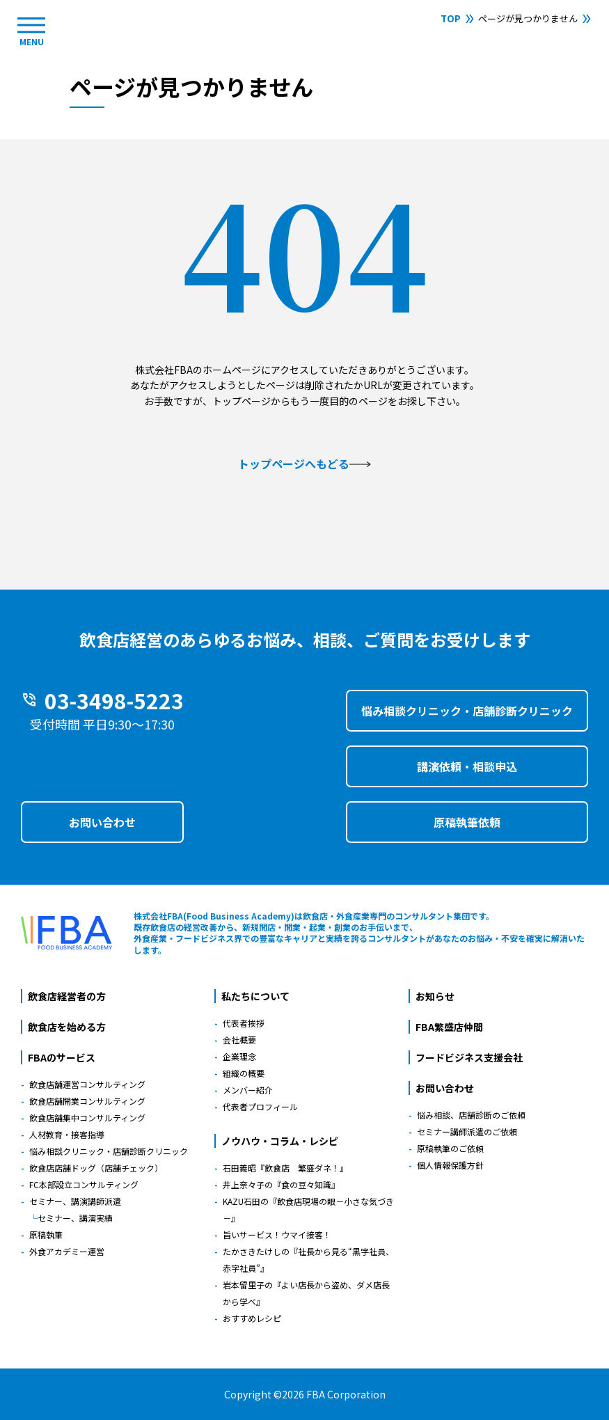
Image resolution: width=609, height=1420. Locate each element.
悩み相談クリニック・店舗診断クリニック (467, 710)
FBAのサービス (61, 1057)
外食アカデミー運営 (66, 1251)
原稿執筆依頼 (467, 822)
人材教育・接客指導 (66, 1134)
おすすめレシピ (252, 1318)
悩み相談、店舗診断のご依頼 (471, 1115)
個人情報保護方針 (450, 1165)
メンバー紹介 (248, 1090)
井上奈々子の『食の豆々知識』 (281, 1184)
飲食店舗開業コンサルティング (87, 1101)
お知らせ (435, 996)
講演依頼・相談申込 (467, 766)
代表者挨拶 (243, 1023)
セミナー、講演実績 (75, 1218)
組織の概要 (243, 1073)
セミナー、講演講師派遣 (75, 1201)
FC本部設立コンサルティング (84, 1184)
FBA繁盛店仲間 (449, 1027)
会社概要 (239, 1040)
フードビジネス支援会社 (469, 1057)
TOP (451, 18)
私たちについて (255, 996)
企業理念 (239, 1056)
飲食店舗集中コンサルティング (87, 1117)
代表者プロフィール (260, 1106)
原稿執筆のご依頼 (450, 1148)
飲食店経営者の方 (67, 996)
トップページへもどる (304, 463)
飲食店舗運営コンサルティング (87, 1084)
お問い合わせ (102, 822)
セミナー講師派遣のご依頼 (467, 1131)
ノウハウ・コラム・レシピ (279, 1141)
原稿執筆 (46, 1234)
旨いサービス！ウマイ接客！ (277, 1234)
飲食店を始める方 (67, 1027)
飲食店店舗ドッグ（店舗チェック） (96, 1168)
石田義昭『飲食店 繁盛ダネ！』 (285, 1168)
